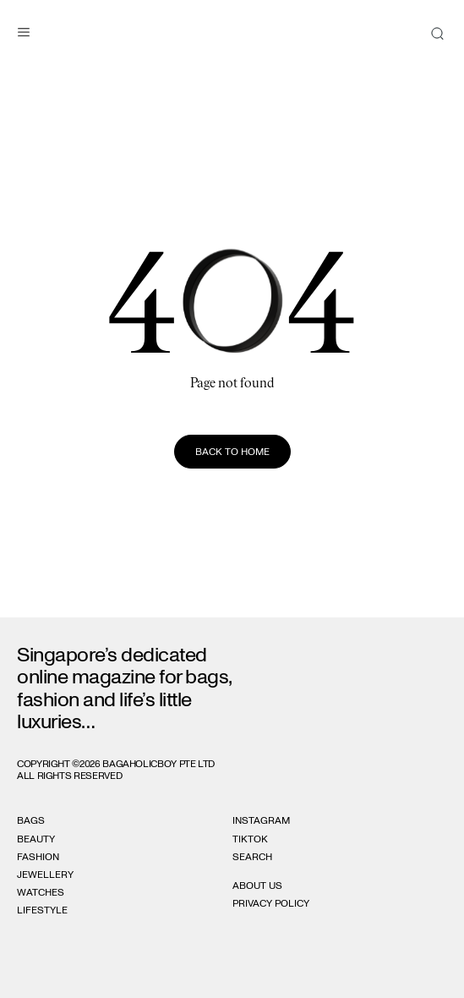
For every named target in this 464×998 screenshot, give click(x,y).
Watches (40, 892)
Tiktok (250, 839)
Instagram (261, 820)
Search (252, 857)
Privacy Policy (270, 903)
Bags (31, 820)
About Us (257, 885)
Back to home (232, 452)
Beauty (36, 839)
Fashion (38, 857)
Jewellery (45, 874)
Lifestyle (42, 910)
